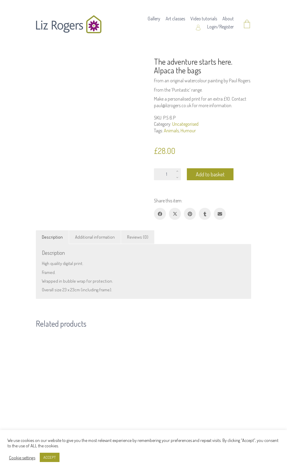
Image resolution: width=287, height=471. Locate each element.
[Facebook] (160, 214)
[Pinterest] (190, 214)
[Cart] (247, 24)
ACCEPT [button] (49, 457)
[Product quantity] (167, 174)
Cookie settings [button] (22, 457)
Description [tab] (52, 237)
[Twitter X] (175, 214)
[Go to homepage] (69, 24)
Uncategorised (185, 124)
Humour (188, 131)
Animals (171, 131)
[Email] (220, 214)
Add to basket (210, 174)
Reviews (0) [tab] (137, 237)
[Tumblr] (205, 214)
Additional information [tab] (95, 237)
